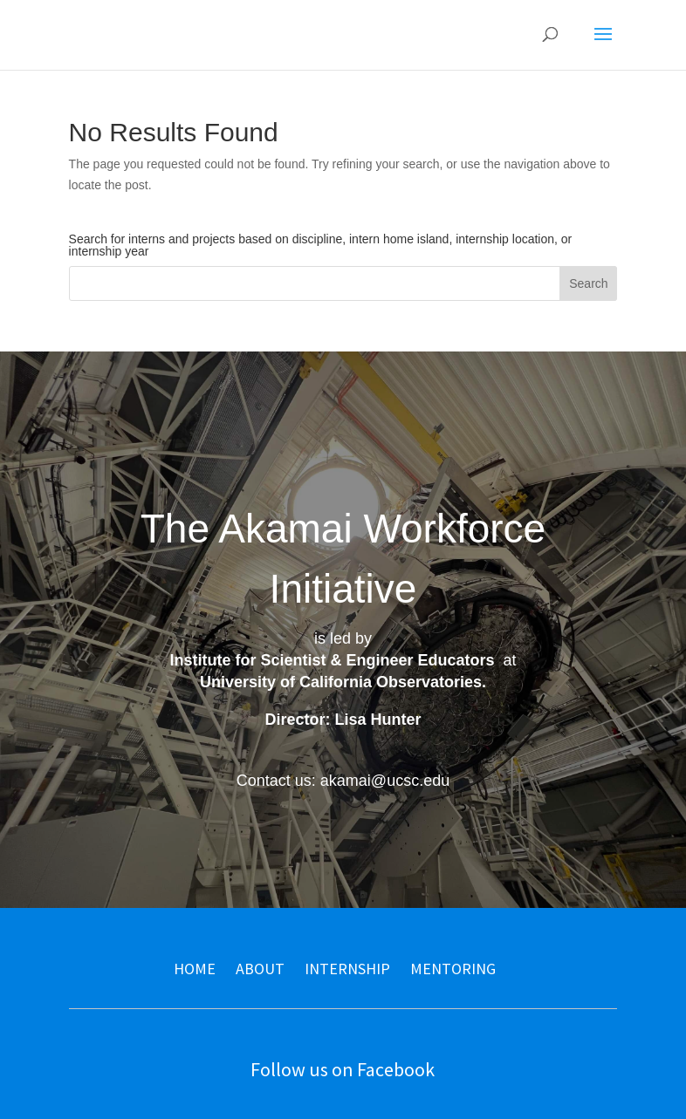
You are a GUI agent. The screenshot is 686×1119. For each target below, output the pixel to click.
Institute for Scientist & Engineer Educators (331, 660)
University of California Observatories (341, 682)
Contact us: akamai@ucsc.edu (343, 780)
